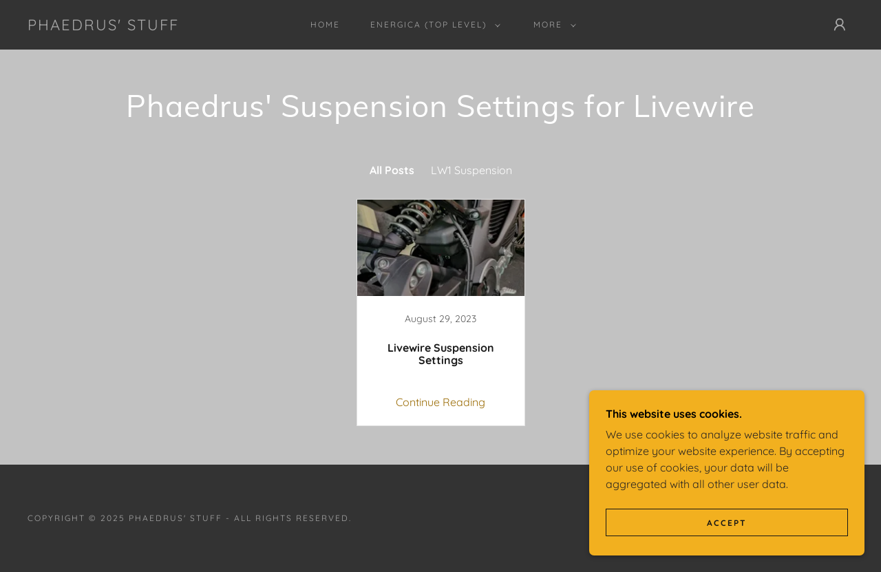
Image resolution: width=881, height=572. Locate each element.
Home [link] (325, 24)
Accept (727, 523)
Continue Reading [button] (440, 402)
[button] (432, 25)
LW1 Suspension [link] (471, 170)
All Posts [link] (392, 170)
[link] (103, 26)
